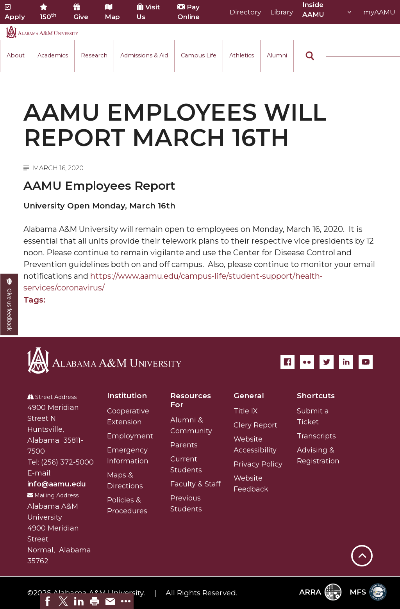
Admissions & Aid (144, 55)
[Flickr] (307, 362)
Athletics (241, 55)
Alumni (277, 55)
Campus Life (198, 55)
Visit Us (148, 12)
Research (94, 55)
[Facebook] (287, 362)
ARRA (320, 592)
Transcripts (316, 436)
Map (112, 12)
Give (80, 12)
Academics (53, 55)
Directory (245, 12)
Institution (127, 395)
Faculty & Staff (195, 484)
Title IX (246, 411)
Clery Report (255, 425)
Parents (184, 445)
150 (48, 12)
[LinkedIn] (346, 362)
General (249, 395)
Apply (15, 12)
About (16, 55)
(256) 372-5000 (67, 462)
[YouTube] (366, 362)
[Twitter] (327, 362)
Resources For (190, 400)
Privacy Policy (258, 464)
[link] (47, 601)
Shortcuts (316, 395)
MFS (368, 592)
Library (281, 12)
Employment (130, 436)
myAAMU (379, 12)
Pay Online (188, 12)
